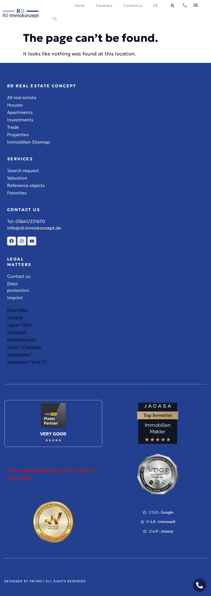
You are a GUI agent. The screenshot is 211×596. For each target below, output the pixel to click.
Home (80, 5)
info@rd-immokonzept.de (34, 228)
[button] (172, 5)
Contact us (132, 5)
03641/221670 (30, 221)
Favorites (104, 5)
